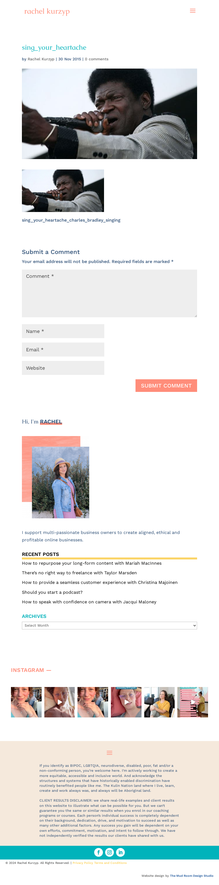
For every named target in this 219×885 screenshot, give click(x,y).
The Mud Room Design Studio (192, 876)
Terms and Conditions (110, 863)
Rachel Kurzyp (41, 59)
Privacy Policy (83, 863)
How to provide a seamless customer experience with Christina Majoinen (100, 582)
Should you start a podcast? (52, 592)
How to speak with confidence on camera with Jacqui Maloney (89, 601)
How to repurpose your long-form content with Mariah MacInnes (92, 563)
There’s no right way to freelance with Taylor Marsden (79, 572)
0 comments (96, 59)
